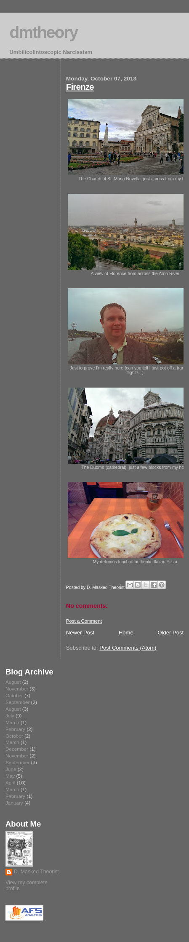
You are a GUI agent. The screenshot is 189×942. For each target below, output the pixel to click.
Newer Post (80, 632)
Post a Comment (84, 621)
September (17, 702)
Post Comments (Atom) (127, 648)
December (16, 749)
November (16, 688)
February (15, 729)
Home (126, 632)
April (10, 782)
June (10, 769)
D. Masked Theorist (36, 872)
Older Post (171, 632)
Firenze (80, 86)
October (14, 695)
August (13, 682)
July (9, 715)
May (10, 776)
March (12, 722)
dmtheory (43, 32)
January (14, 803)
